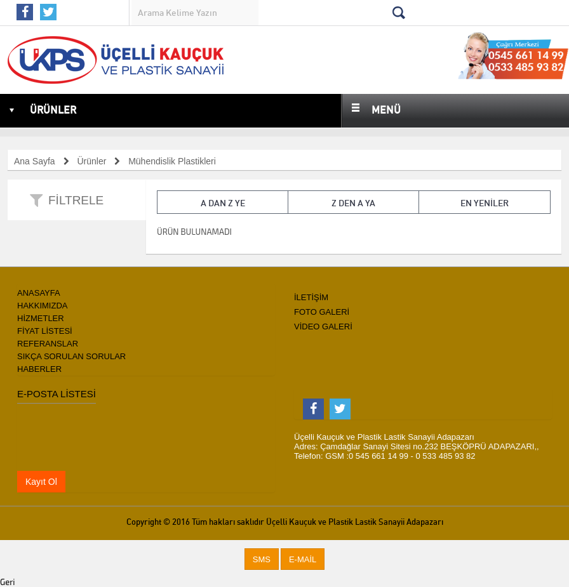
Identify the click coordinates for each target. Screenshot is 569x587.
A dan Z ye (223, 203)
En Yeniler (484, 203)
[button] (261, 559)
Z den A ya (353, 203)
